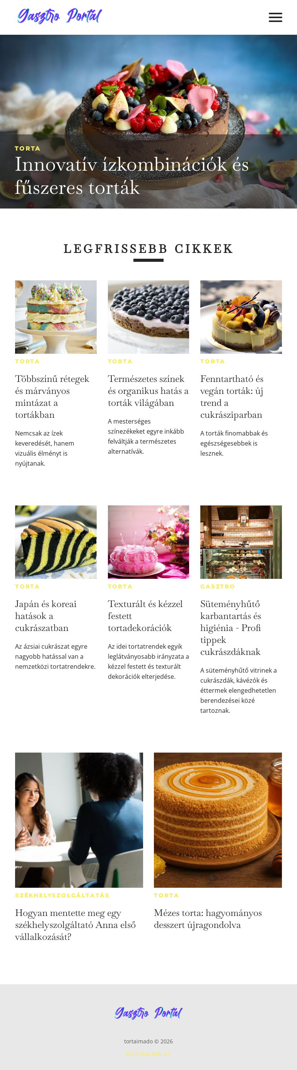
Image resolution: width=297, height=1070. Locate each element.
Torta (28, 148)
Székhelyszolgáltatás (62, 895)
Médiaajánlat (148, 1054)
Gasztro (218, 586)
